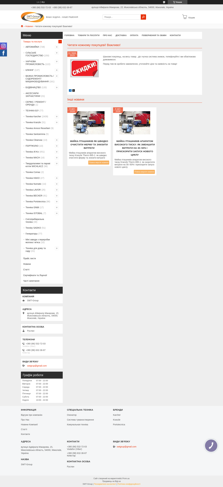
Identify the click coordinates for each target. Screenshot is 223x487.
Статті (26, 269)
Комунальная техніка (77, 424)
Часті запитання (31, 281)
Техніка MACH (33, 157)
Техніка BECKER (34, 195)
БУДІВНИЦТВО (33, 87)
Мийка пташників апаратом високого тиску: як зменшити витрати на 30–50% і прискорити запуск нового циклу (135, 148)
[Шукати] (143, 17)
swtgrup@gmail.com (37, 366)
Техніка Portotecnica (36, 201)
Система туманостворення (80, 419)
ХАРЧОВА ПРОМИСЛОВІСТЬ (35, 62)
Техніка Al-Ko (32, 151)
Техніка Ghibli (32, 207)
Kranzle (116, 419)
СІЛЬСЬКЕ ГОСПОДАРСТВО (34, 54)
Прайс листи (29, 258)
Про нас (107, 35)
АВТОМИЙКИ (32, 47)
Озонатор (72, 415)
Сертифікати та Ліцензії (35, 275)
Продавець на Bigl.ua (111, 481)
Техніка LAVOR (33, 190)
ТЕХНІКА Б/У (32, 110)
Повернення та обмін (154, 35)
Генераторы (31, 233)
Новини (29, 26)
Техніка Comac (33, 172)
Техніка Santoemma (35, 134)
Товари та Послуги (88, 35)
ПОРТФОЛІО (32, 146)
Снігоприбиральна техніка (35, 220)
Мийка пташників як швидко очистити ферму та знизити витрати (89, 144)
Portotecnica (119, 424)
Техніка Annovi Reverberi (38, 128)
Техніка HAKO (33, 178)
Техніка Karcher (33, 116)
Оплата (134, 35)
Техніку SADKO (33, 228)
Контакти (175, 35)
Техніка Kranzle (33, 122)
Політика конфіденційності (129, 484)
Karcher (117, 415)
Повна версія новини (99, 162)
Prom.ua (125, 478)
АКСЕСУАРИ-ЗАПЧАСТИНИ (33, 94)
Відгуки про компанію (31, 415)
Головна (69, 35)
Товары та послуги (32, 41)
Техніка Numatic (34, 184)
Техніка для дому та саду (36, 249)
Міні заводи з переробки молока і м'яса (38, 241)
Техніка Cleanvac (34, 140)
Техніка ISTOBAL (34, 213)
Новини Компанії (29, 424)
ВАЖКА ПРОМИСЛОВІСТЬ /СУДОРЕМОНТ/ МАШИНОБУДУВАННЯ (40, 79)
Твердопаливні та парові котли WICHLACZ (38, 164)
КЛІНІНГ (30, 70)
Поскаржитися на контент (105, 484)
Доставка (121, 35)
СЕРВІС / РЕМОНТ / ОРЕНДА (36, 103)
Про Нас (25, 419)
